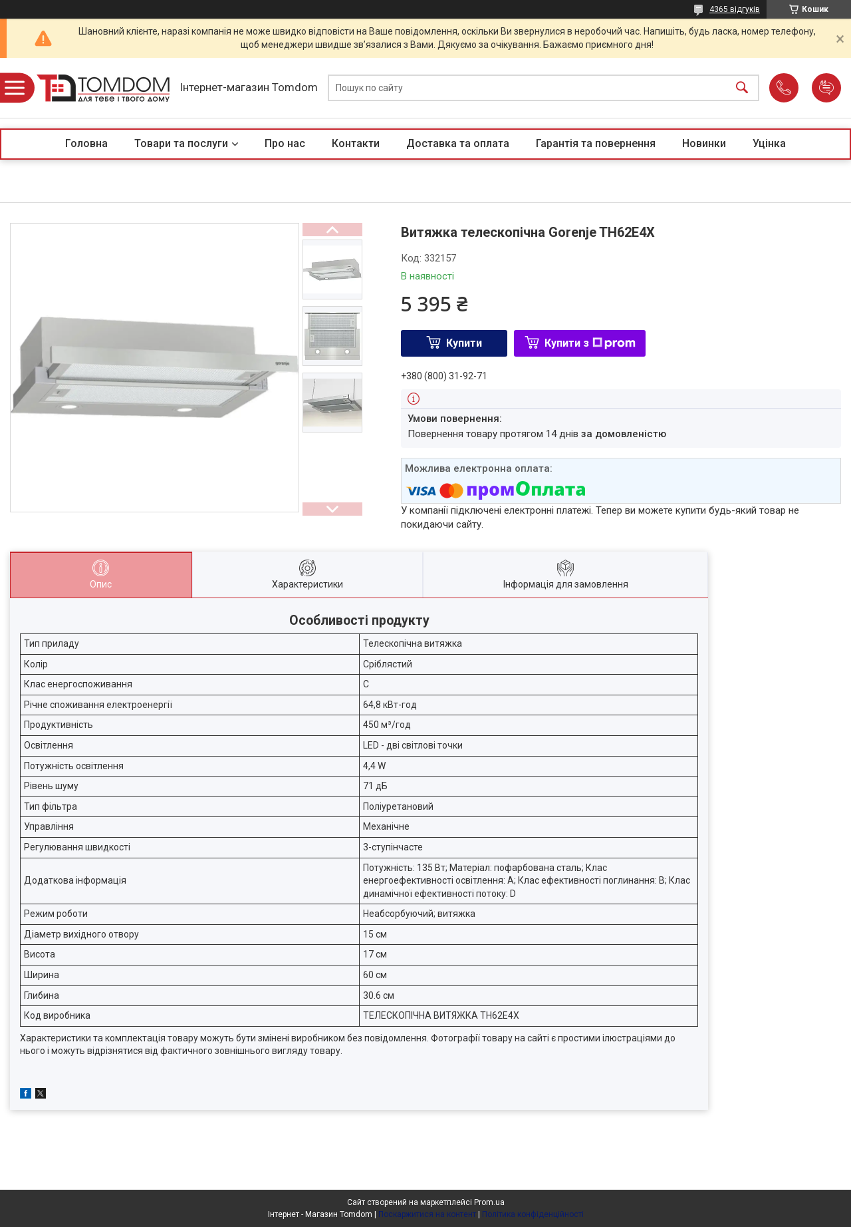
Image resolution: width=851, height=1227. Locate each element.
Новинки (704, 143)
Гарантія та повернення (596, 143)
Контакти (356, 143)
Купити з (590, 343)
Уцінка (769, 143)
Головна (86, 143)
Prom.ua (489, 1202)
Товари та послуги (181, 143)
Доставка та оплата (457, 143)
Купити (464, 343)
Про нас (285, 143)
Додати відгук (826, 87)
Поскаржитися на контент (427, 1214)
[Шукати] (742, 88)
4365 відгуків (734, 9)
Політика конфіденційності (533, 1214)
